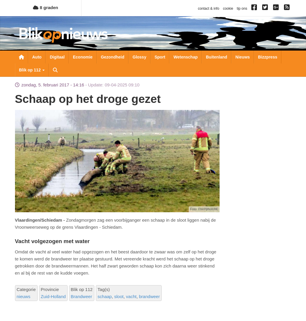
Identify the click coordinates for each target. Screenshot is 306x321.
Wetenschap (185, 57)
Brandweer (81, 296)
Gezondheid (112, 57)
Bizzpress (267, 57)
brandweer (149, 296)
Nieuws (242, 57)
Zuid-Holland (53, 296)
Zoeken (55, 69)
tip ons (242, 8)
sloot (119, 296)
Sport (160, 57)
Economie (83, 57)
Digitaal (57, 57)
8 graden (45, 7)
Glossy (139, 57)
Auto (37, 57)
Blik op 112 (32, 70)
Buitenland (216, 57)
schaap (105, 296)
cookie (228, 8)
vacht (131, 296)
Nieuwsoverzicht (21, 57)
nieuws (24, 296)
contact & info (208, 8)
